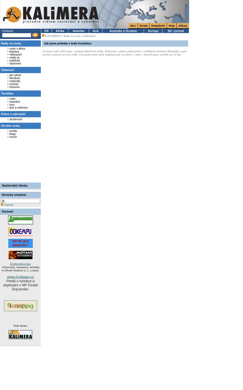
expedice (14, 101)
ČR (46, 30)
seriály (13, 130)
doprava (14, 51)
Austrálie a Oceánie (123, 30)
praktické (14, 60)
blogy (12, 133)
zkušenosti (15, 119)
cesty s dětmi (17, 48)
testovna (14, 87)
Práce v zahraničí (13, 114)
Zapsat (7, 204)
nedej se (14, 57)
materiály (15, 81)
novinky (14, 84)
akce (133, 25)
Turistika (7, 93)
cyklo (12, 98)
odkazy (183, 25)
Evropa (153, 30)
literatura (14, 78)
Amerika (78, 30)
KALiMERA (53, 35)
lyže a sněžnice (18, 107)
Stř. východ (176, 30)
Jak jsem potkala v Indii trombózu (67, 43)
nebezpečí (15, 54)
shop (172, 25)
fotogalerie (158, 25)
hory (12, 104)
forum (143, 25)
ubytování (15, 63)
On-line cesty (10, 125)
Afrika (60, 30)
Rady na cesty (11, 43)
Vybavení (7, 70)
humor (13, 136)
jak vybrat (15, 75)
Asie (96, 30)
